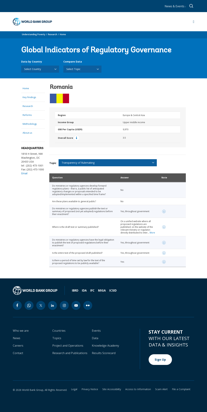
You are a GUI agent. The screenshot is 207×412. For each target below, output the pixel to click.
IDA (84, 290)
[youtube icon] (76, 305)
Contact (18, 353)
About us (27, 132)
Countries (58, 331)
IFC (92, 290)
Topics (56, 338)
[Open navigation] (193, 21)
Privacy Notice (90, 389)
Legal (74, 389)
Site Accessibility (111, 389)
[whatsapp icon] (29, 305)
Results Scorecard (104, 353)
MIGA (102, 290)
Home (63, 34)
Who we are (21, 331)
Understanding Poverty (33, 34)
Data (95, 338)
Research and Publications (69, 353)
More (152, 232)
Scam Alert (161, 389)
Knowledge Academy (105, 346)
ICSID (113, 290)
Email (24, 173)
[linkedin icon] (52, 305)
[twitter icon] (40, 305)
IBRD (75, 290)
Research (52, 34)
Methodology (30, 123)
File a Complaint (181, 389)
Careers (18, 346)
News (16, 338)
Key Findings (29, 97)
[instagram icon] (64, 305)
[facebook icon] (17, 305)
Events (96, 331)
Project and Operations (67, 346)
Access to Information (138, 389)
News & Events (175, 6)
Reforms (27, 115)
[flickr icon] (87, 305)
